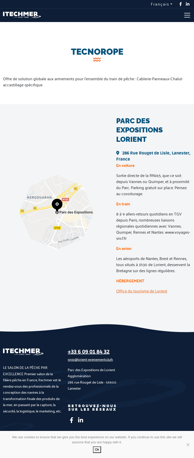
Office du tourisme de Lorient (141, 290)
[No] (187, 444)
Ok (97, 449)
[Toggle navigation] (187, 15)
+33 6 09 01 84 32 (89, 352)
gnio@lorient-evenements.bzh (90, 359)
